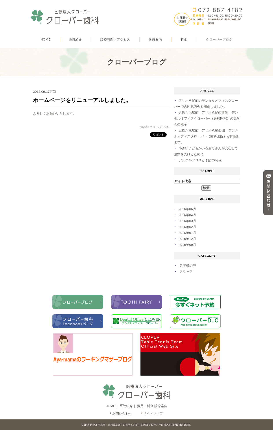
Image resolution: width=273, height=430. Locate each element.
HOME (46, 39)
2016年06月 (187, 209)
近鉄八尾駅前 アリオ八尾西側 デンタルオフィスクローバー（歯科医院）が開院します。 (207, 136)
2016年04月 (187, 215)
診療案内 (155, 39)
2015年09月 (187, 245)
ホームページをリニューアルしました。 (82, 100)
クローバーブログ (219, 39)
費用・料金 (145, 406)
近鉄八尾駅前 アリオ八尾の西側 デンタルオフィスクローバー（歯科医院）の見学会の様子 (207, 118)
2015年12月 (187, 239)
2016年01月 (187, 233)
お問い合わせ (122, 413)
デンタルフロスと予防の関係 (200, 160)
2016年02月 (187, 227)
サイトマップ (153, 413)
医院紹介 (126, 406)
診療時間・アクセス (115, 39)
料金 (184, 39)
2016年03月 (187, 221)
